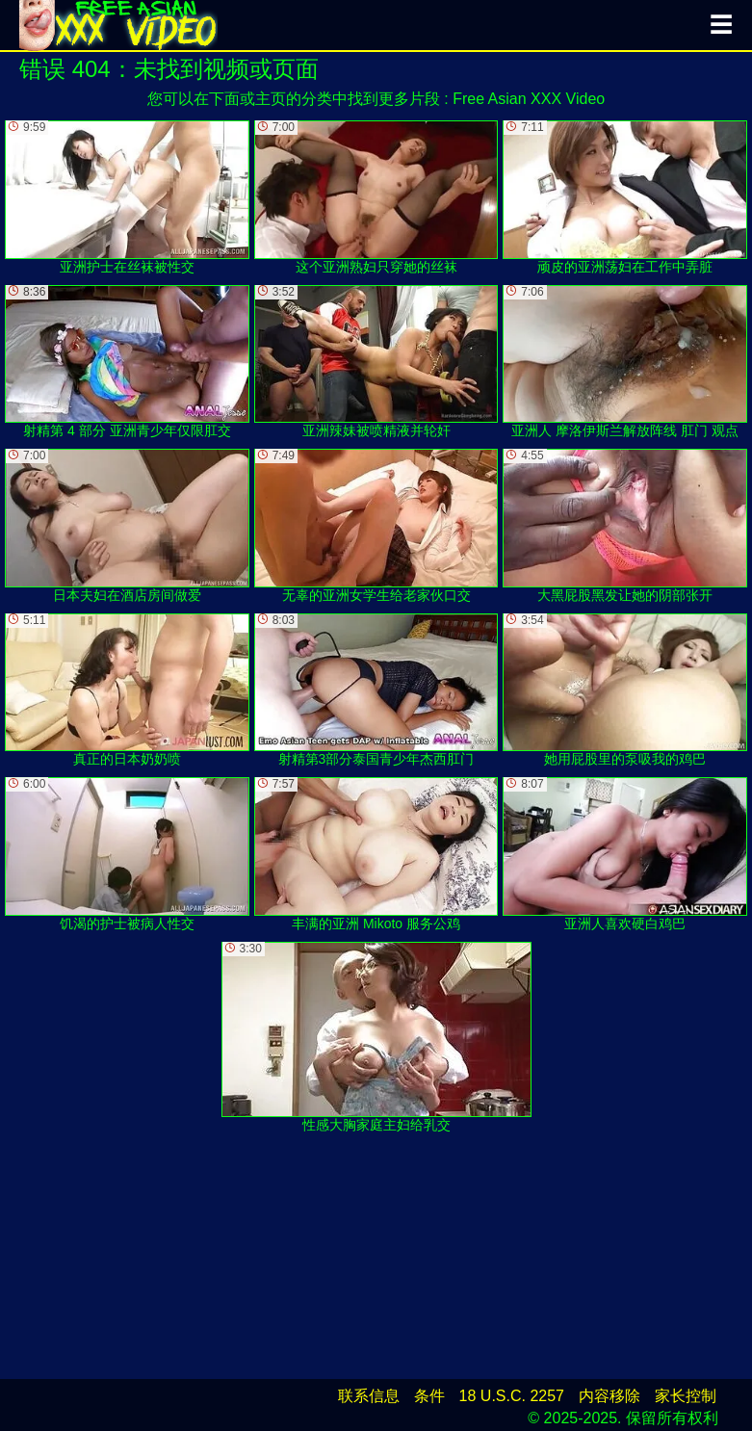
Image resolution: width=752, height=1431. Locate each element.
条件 (429, 1396)
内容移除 (609, 1396)
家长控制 (685, 1396)
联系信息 (369, 1396)
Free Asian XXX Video (529, 99)
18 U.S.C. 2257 (511, 1396)
